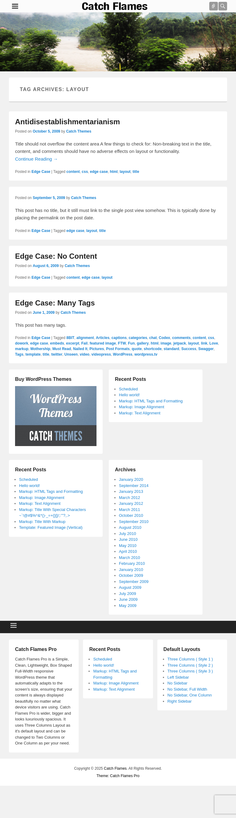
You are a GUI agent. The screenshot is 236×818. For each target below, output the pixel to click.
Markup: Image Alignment (141, 407)
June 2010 (128, 539)
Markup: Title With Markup (42, 521)
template (33, 354)
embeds (57, 343)
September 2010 (133, 521)
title (136, 172)
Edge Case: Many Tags (55, 303)
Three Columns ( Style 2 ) (190, 665)
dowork (21, 343)
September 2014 (133, 485)
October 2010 (131, 515)
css (85, 172)
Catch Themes (78, 131)
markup (21, 349)
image (166, 343)
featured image (103, 343)
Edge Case (40, 172)
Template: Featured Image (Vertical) (51, 527)
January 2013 (131, 491)
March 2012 (129, 497)
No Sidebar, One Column (189, 695)
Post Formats (118, 349)
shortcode (153, 349)
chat (153, 338)
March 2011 (129, 509)
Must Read (61, 349)
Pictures (96, 349)
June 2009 (128, 599)
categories (138, 338)
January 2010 (131, 569)
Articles (102, 338)
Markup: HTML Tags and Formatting (151, 401)
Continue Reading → (36, 159)
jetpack (179, 343)
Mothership (40, 349)
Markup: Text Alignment (139, 413)
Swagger (206, 349)
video (84, 354)
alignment (85, 338)
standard (171, 349)
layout (125, 172)
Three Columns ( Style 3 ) (190, 671)
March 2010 (129, 557)
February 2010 (132, 563)
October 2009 (131, 575)
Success (188, 349)
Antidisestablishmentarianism (67, 122)
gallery (143, 343)
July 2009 (127, 593)
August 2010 (130, 527)
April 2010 (128, 551)
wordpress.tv (145, 354)
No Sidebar (177, 683)
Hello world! (129, 395)
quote (137, 349)
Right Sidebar (179, 701)
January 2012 (131, 503)
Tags (19, 354)
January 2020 (131, 479)
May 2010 (127, 545)
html (113, 172)
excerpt (72, 343)
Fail (84, 343)
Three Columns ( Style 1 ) (190, 659)
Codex (164, 338)
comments (181, 338)
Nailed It (80, 349)
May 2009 (127, 605)
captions (119, 338)
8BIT (70, 338)
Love (213, 343)
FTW (122, 343)
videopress (101, 354)
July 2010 (127, 533)
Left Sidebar (178, 677)
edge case (99, 172)
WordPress (122, 354)
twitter (56, 354)
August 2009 (130, 587)
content (73, 172)
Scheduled (128, 389)
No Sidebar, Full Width (187, 689)
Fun (131, 343)
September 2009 (133, 581)
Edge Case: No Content (56, 256)
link (204, 343)
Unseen (71, 354)
